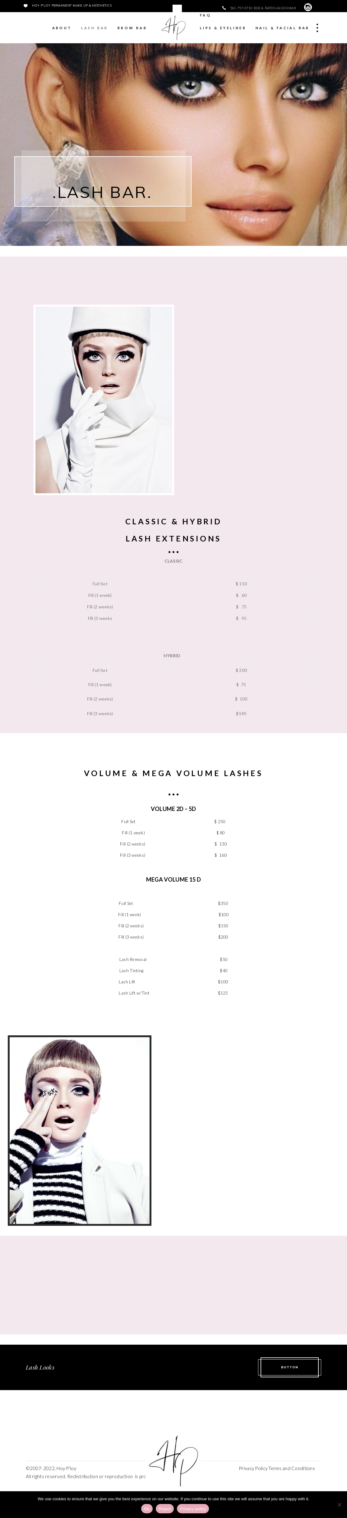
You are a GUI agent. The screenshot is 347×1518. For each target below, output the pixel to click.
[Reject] (339, 1505)
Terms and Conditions (291, 1468)
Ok (147, 1508)
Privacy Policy (252, 1468)
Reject (165, 1508)
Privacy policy (193, 1508)
